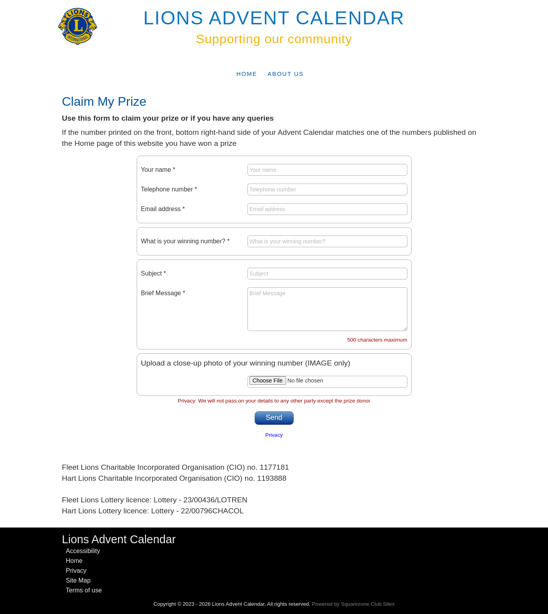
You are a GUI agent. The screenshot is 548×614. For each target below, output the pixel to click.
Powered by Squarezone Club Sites (353, 604)
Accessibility (83, 551)
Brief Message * (163, 293)
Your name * (158, 169)
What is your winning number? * (185, 241)
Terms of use (84, 590)
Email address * (163, 209)
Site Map (78, 580)
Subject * (153, 273)
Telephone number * (169, 189)
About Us (286, 73)
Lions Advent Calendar (274, 17)
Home (246, 73)
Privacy (274, 435)
